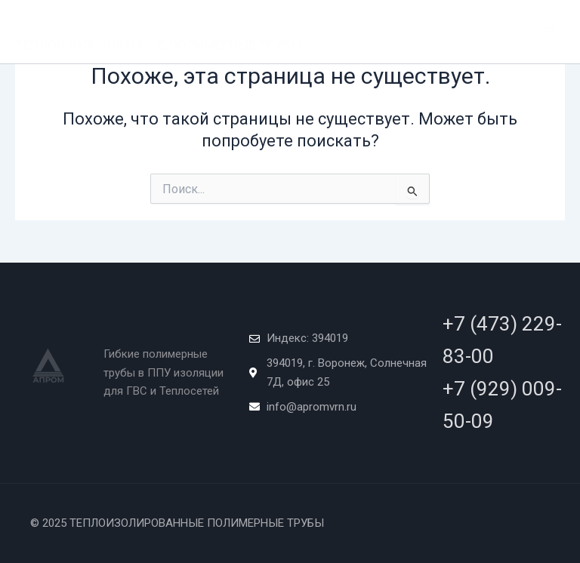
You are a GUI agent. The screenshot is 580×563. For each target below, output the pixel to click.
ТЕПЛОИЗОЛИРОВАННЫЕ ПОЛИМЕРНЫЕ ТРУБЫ (158, 45)
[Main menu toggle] (549, 32)
